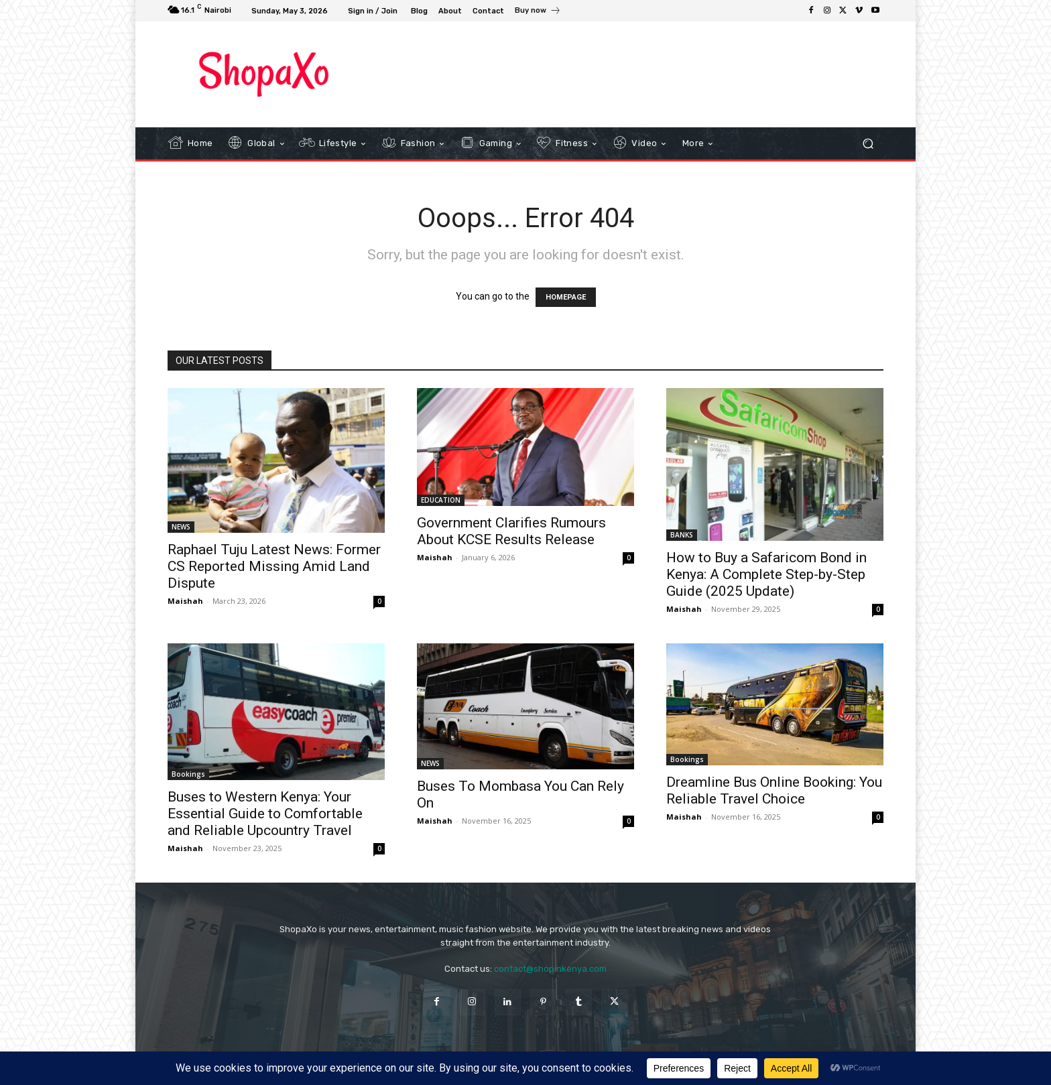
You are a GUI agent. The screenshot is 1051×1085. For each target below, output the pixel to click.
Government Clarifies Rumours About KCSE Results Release (511, 531)
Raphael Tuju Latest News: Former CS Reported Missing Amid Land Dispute (274, 566)
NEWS (181, 526)
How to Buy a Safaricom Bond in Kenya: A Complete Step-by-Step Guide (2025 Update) (766, 574)
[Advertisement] (636, 74)
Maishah (185, 601)
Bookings (188, 774)
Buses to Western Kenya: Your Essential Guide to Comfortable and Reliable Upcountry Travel (265, 813)
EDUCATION (440, 500)
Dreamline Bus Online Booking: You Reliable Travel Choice (774, 790)
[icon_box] (538, 12)
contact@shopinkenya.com (550, 969)
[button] (867, 143)
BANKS (681, 534)
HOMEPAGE (566, 297)
